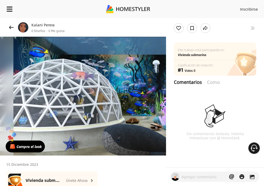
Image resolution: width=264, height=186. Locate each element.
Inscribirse (248, 8)
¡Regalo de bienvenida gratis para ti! (207, 21)
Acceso (228, 8)
